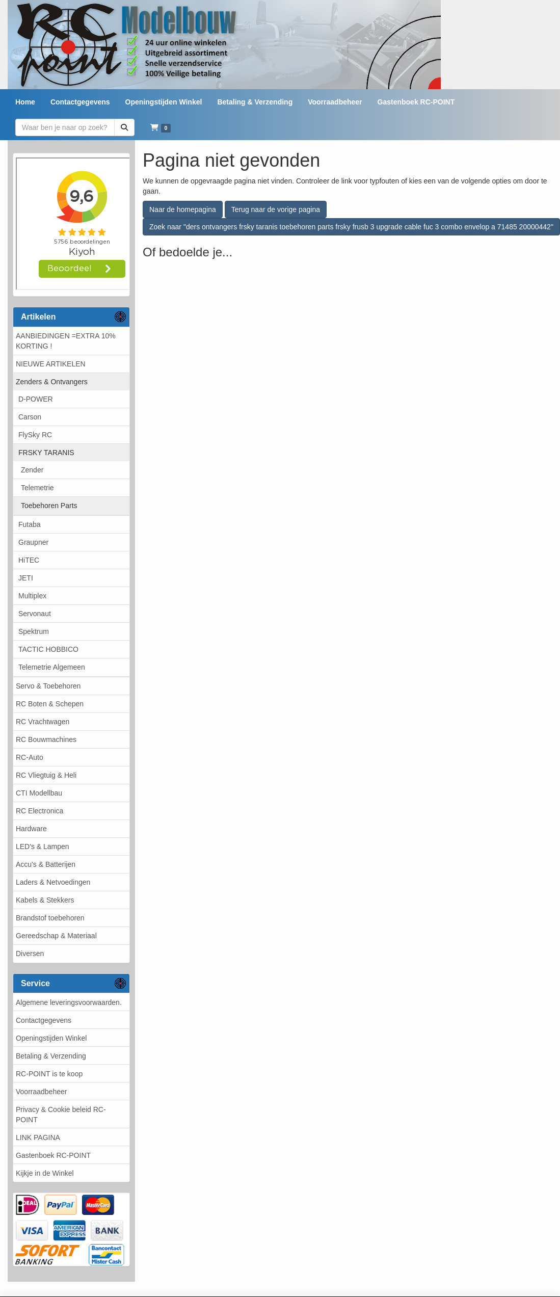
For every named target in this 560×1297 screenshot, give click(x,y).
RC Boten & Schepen (50, 704)
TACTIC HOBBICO (48, 649)
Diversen (30, 953)
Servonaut (34, 614)
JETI (25, 578)
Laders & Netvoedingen (53, 882)
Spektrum (33, 631)
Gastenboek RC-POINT (53, 1155)
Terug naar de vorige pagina (275, 209)
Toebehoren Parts (49, 505)
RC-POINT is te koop (49, 1074)
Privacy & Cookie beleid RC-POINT (61, 1114)
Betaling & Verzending (51, 1056)
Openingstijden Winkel (51, 1038)
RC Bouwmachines (46, 739)
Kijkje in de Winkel (45, 1173)
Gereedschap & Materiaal (56, 936)
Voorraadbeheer (41, 1092)
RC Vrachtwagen (42, 722)
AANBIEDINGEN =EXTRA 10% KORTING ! (66, 341)
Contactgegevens (43, 1020)
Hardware (31, 829)
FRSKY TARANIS (46, 452)
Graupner (33, 542)
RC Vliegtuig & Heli (46, 775)
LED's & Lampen (42, 846)
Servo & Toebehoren (48, 686)
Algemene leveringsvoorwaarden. (69, 1002)
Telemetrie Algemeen (51, 667)
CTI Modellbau (39, 793)
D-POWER (35, 399)
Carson (29, 417)
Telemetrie (37, 488)
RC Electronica (39, 811)
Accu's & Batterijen (45, 864)
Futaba (29, 524)
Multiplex (32, 596)
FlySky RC (35, 435)
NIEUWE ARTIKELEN (51, 364)
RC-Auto (29, 757)
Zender (32, 470)
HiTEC (28, 560)
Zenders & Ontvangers (52, 382)
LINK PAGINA (38, 1137)
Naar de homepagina (182, 209)
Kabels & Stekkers (45, 900)
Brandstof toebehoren (50, 918)
